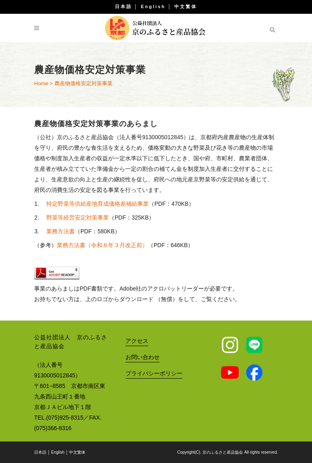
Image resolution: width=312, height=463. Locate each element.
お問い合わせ (143, 357)
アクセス (137, 341)
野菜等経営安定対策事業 (77, 217)
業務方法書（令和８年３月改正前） (102, 245)
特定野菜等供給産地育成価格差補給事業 (97, 203)
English (153, 6)
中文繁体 (185, 6)
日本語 (123, 6)
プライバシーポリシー (154, 373)
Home (41, 83)
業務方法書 (60, 231)
